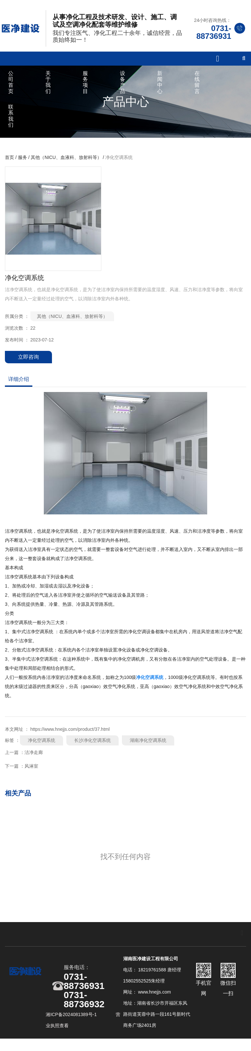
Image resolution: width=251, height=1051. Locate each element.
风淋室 (31, 773)
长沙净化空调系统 (92, 747)
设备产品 (122, 86)
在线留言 (197, 86)
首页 (10, 164)
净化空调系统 (41, 747)
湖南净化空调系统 (148, 747)
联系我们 (10, 120)
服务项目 (85, 86)
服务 (22, 164)
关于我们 (48, 86)
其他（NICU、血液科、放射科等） (66, 164)
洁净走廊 (34, 759)
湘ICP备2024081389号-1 (72, 1024)
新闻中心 (159, 86)
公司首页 (10, 86)
